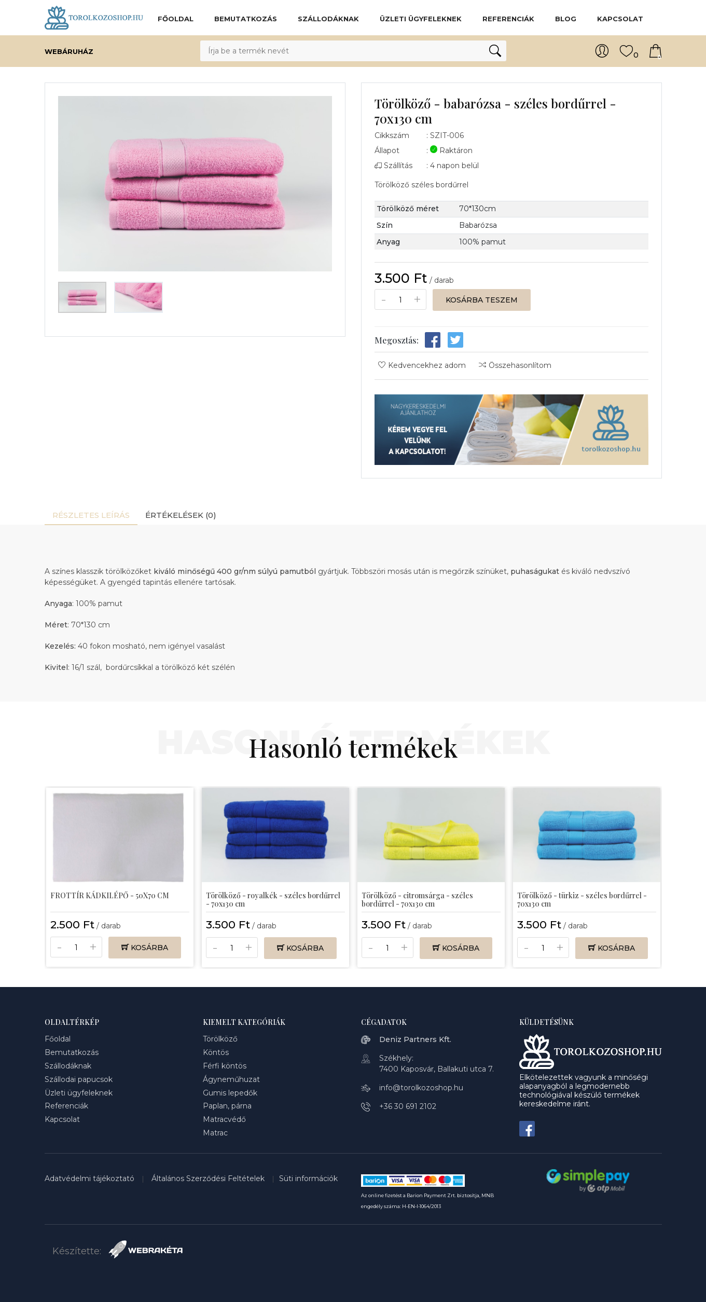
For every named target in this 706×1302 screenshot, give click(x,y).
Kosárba (144, 947)
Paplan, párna (227, 1106)
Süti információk (308, 1178)
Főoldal (175, 19)
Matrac (215, 1132)
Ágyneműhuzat (231, 1079)
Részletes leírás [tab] (91, 515)
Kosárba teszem (482, 300)
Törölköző (220, 1039)
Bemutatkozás (245, 19)
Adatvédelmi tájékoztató (90, 1178)
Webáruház (79, 50)
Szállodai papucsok (79, 1079)
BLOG (565, 19)
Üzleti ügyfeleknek (421, 19)
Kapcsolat (620, 19)
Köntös (216, 1052)
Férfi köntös (224, 1066)
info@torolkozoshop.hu (421, 1087)
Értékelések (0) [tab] (180, 515)
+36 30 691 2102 (407, 1106)
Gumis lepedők (230, 1093)
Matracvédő (224, 1119)
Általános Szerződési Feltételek (209, 1178)
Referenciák (508, 19)
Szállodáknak (328, 19)
